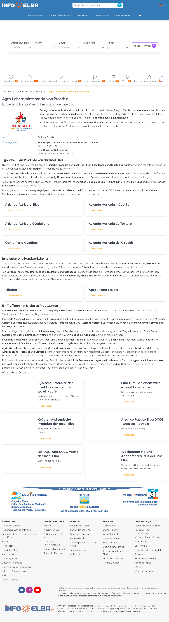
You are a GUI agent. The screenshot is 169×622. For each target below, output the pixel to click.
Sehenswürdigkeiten (80, 534)
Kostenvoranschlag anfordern (16, 530)
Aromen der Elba (78, 538)
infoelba (61, 611)
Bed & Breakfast (10, 550)
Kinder (110, 42)
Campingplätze (9, 558)
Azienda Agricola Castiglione (27, 224)
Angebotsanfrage (145, 46)
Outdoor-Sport (110, 530)
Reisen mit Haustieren (145, 558)
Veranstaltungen (111, 562)
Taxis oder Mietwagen (54, 553)
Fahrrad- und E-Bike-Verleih (148, 550)
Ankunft (39, 42)
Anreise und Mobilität (61, 15)
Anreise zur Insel (51, 530)
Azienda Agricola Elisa (22, 204)
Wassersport (109, 525)
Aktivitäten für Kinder (113, 558)
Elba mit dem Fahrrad (113, 547)
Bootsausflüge (110, 542)
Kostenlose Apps (143, 562)
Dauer (62, 42)
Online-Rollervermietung (55, 549)
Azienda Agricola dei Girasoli (111, 243)
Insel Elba (84, 15)
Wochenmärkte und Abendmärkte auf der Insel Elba (142, 456)
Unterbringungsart (20, 42)
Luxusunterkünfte (10, 579)
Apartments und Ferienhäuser (16, 567)
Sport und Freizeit (24, 91)
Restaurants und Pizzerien (147, 525)
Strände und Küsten (79, 525)
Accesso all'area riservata (128, 611)
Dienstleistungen (124, 15)
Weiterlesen (15, 210)
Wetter (138, 567)
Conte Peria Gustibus (21, 243)
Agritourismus (9, 554)
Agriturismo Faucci (103, 290)
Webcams (75, 554)
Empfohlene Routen (79, 550)
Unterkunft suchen (11, 525)
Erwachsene (89, 42)
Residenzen (7, 545)
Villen (4, 575)
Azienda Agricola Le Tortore (110, 224)
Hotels (5, 541)
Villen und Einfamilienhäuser (15, 571)
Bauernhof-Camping (12, 562)
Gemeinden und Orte (80, 530)
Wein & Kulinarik (110, 534)
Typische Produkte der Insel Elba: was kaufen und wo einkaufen (58, 387)
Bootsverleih (141, 545)
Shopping (40, 91)
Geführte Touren (111, 538)
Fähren (47, 525)
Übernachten (36, 15)
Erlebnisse (102, 15)
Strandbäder (141, 541)
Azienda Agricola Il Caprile (109, 204)
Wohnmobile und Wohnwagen (149, 537)
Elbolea (11, 290)
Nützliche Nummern (144, 571)
